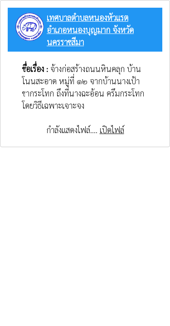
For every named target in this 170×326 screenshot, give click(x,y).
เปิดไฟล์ (112, 130)
